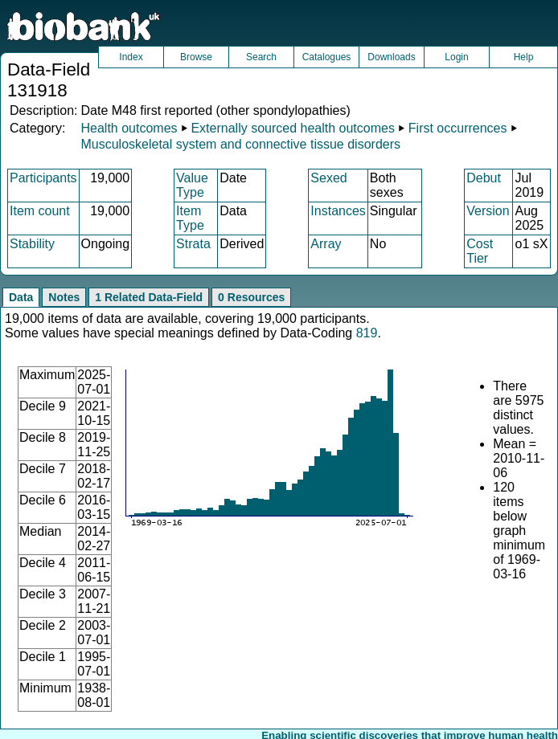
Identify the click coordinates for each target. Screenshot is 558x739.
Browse (196, 57)
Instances (337, 211)
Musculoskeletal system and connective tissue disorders (240, 144)
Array (325, 244)
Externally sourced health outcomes (292, 128)
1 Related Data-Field (149, 297)
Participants (43, 178)
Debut (483, 178)
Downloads (391, 57)
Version (487, 211)
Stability (32, 244)
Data (21, 297)
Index (130, 57)
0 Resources (251, 297)
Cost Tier (479, 251)
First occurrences (457, 128)
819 (367, 333)
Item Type (190, 218)
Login (456, 57)
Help (524, 57)
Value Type (192, 185)
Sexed (328, 178)
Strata (193, 244)
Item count (40, 211)
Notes (64, 297)
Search (261, 57)
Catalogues (326, 57)
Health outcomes (128, 128)
